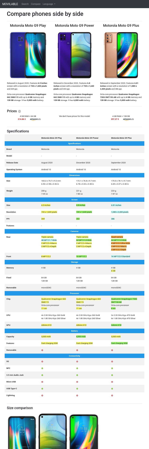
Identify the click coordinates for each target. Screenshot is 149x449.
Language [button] (48, 4)
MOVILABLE (10, 4)
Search (25, 4)
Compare (35, 4)
